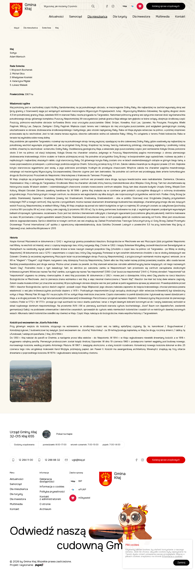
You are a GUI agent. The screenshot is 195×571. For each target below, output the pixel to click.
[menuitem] (56, 16)
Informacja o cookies (52, 486)
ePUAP (77, 489)
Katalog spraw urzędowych (166, 6)
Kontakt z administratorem (50, 497)
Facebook (107, 6)
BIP (75, 481)
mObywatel (79, 497)
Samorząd (75, 16)
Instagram (113, 6)
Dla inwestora (141, 16)
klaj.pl (16, 28)
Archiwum (45, 509)
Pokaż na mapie (64, 434)
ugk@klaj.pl (74, 459)
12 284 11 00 (21, 459)
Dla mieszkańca (97, 16)
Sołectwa (46, 28)
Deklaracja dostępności (47, 480)
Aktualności (56, 16)
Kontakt (180, 16)
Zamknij (181, 563)
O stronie (45, 504)
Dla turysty (120, 16)
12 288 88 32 (48, 459)
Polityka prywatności (52, 491)
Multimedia (163, 16)
